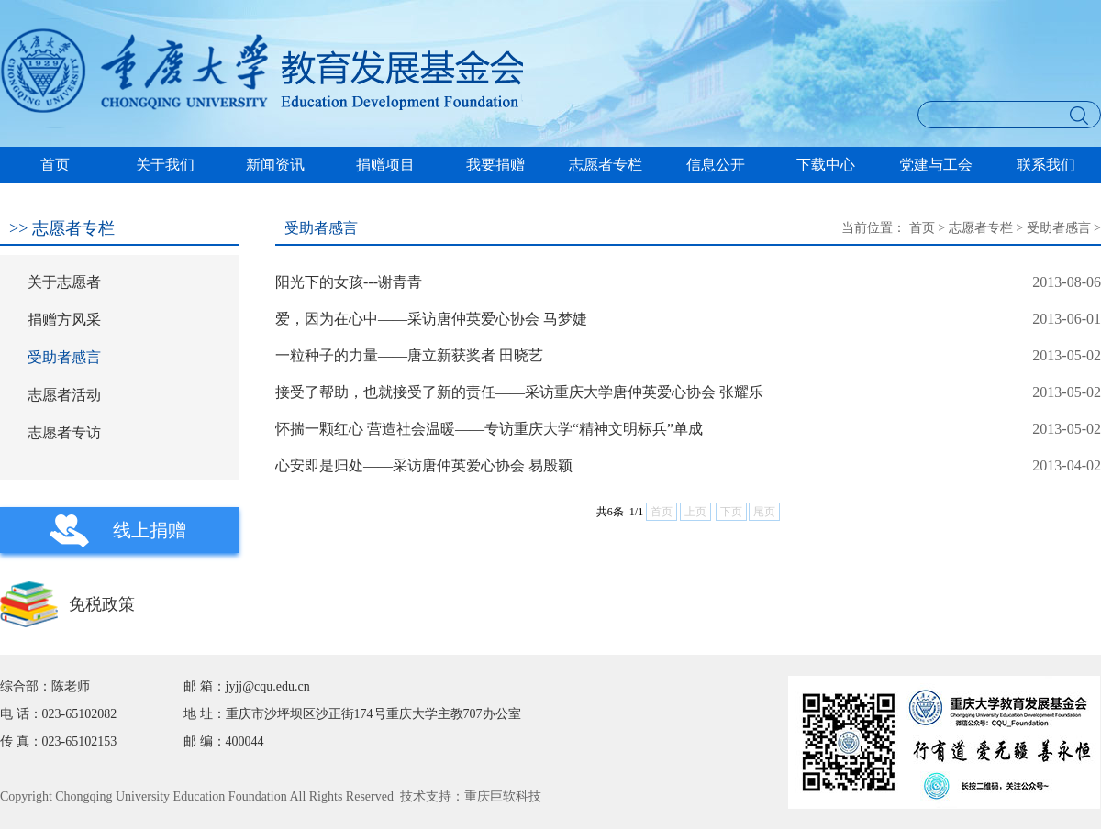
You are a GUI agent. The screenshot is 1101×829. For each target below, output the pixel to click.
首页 (55, 164)
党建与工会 (936, 164)
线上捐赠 (149, 530)
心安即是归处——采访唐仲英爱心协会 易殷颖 (424, 465)
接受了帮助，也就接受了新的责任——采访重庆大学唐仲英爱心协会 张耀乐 (519, 392)
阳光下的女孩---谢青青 (348, 282)
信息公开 (715, 164)
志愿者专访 (64, 432)
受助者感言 (64, 357)
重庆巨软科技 (502, 796)
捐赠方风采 (64, 319)
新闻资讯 (275, 164)
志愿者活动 (64, 395)
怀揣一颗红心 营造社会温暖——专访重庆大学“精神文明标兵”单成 (489, 429)
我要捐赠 (495, 164)
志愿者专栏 (605, 164)
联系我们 (1046, 164)
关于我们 (165, 164)
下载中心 (825, 164)
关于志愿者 (64, 282)
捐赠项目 (385, 164)
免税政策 (102, 604)
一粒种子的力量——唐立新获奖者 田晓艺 (409, 355)
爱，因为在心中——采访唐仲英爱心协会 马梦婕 (431, 318)
